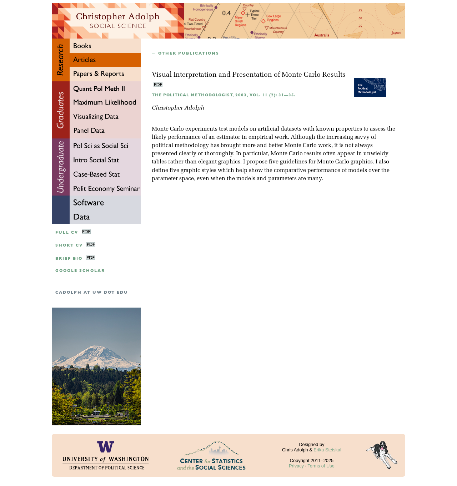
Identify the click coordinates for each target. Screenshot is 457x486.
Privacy (296, 466)
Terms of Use (320, 466)
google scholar (80, 270)
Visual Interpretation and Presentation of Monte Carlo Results (249, 75)
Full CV (66, 232)
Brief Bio (68, 258)
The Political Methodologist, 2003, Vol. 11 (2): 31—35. (224, 95)
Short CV (69, 245)
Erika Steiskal (327, 449)
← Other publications (185, 53)
